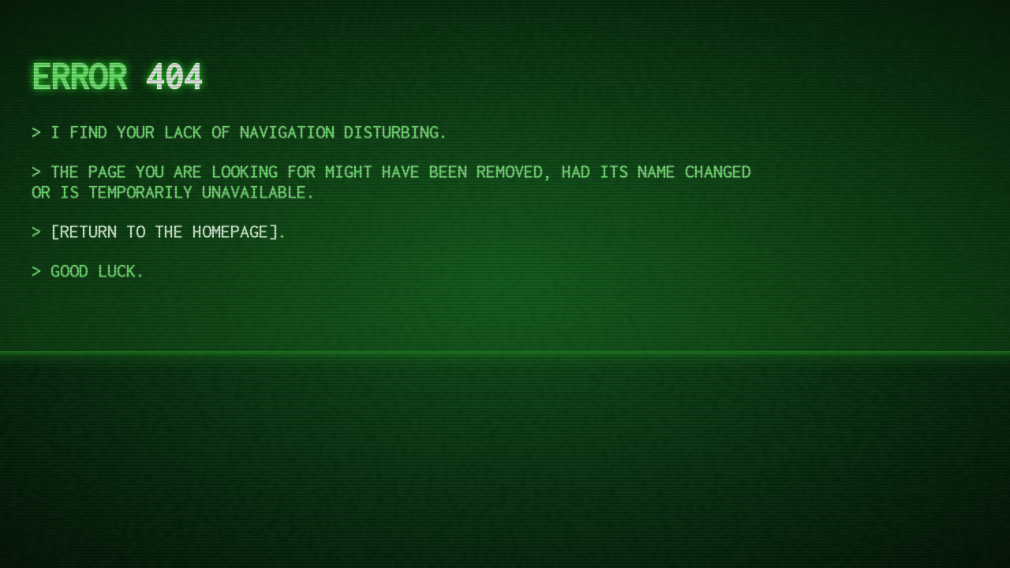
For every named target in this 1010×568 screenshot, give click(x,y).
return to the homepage (164, 231)
